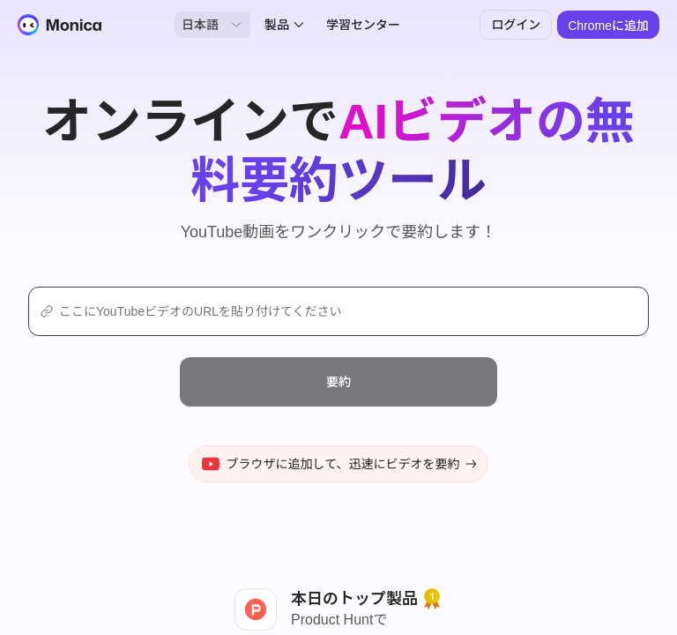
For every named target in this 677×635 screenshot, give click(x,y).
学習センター (363, 25)
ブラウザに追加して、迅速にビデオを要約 (339, 463)
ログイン (515, 25)
